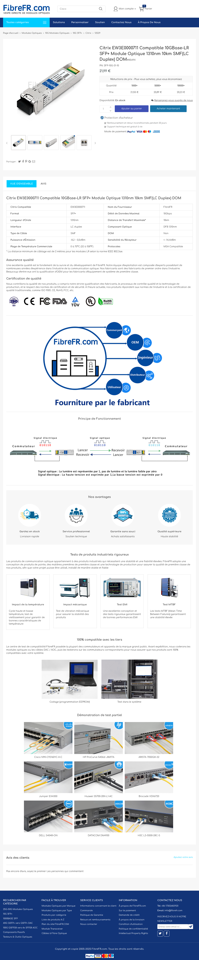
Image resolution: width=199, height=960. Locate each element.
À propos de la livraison (131, 920)
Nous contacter (88, 924)
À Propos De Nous (149, 22)
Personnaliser (80, 22)
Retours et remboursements (95, 920)
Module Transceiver (52, 929)
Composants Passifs (14, 932)
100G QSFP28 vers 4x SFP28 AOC (20, 928)
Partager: (11, 162)
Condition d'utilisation (131, 924)
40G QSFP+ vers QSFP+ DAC (18, 923)
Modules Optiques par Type (57, 910)
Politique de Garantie (91, 915)
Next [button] (94, 143)
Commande (86, 910)
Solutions (59, 22)
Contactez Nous (121, 22)
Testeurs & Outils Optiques (17, 937)
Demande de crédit (129, 915)
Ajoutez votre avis (183, 857)
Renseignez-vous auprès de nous (172, 100)
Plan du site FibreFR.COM (55, 924)
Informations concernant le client (98, 906)
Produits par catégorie (54, 915)
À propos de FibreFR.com (132, 906)
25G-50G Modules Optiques (18, 909)
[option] (18, 143)
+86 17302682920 (169, 906)
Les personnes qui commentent (65, 871)
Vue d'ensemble (21, 183)
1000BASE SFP (10, 918)
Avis (43, 183)
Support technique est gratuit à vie (124, 127)
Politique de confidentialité (133, 929)
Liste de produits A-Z (53, 920)
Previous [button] (7, 143)
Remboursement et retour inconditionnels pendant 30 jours (137, 123)
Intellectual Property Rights (133, 933)
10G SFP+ (7, 914)
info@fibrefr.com (173, 910)
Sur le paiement (127, 910)
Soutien (100, 22)
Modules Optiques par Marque (58, 906)
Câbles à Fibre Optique (54, 933)
